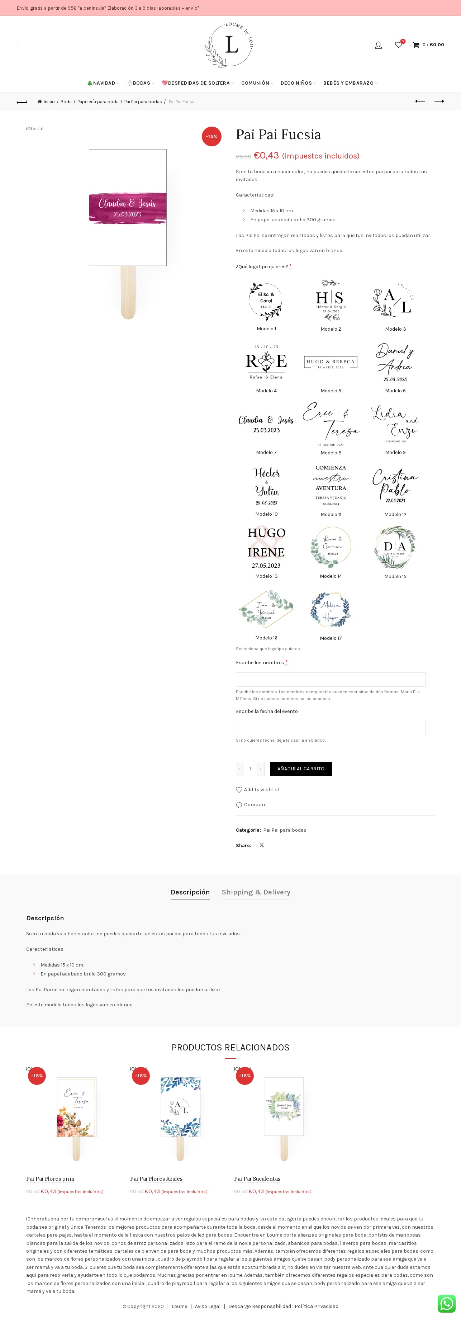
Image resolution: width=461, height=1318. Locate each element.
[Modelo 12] (395, 491)
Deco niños (296, 83)
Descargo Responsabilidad (259, 1306)
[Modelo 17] (330, 615)
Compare (255, 805)
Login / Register (378, 44)
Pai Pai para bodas (143, 101)
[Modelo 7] (266, 429)
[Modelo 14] (330, 553)
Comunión (255, 83)
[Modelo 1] (266, 306)
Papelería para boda (98, 101)
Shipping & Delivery (256, 892)
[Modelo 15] (395, 553)
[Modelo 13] (266, 553)
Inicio (49, 101)
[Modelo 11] (330, 491)
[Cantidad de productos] (250, 769)
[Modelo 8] (330, 429)
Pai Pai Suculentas (257, 1178)
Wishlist (402, 41)
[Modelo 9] (395, 429)
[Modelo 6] (395, 368)
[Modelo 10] (266, 491)
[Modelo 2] (330, 306)
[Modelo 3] (395, 306)
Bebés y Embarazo (348, 83)
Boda (66, 101)
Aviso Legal (207, 1306)
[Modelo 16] (266, 615)
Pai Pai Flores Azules (156, 1178)
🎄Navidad (101, 83)
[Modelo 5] (330, 368)
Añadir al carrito (300, 769)
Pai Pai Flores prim (50, 1178)
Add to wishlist (262, 789)
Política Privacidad (316, 1306)
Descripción (190, 892)
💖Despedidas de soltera (196, 83)
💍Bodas (138, 83)
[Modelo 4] (266, 368)
